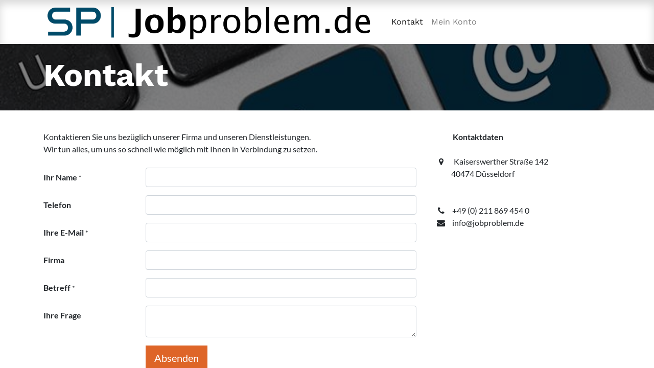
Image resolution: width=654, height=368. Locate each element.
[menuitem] (407, 22)
